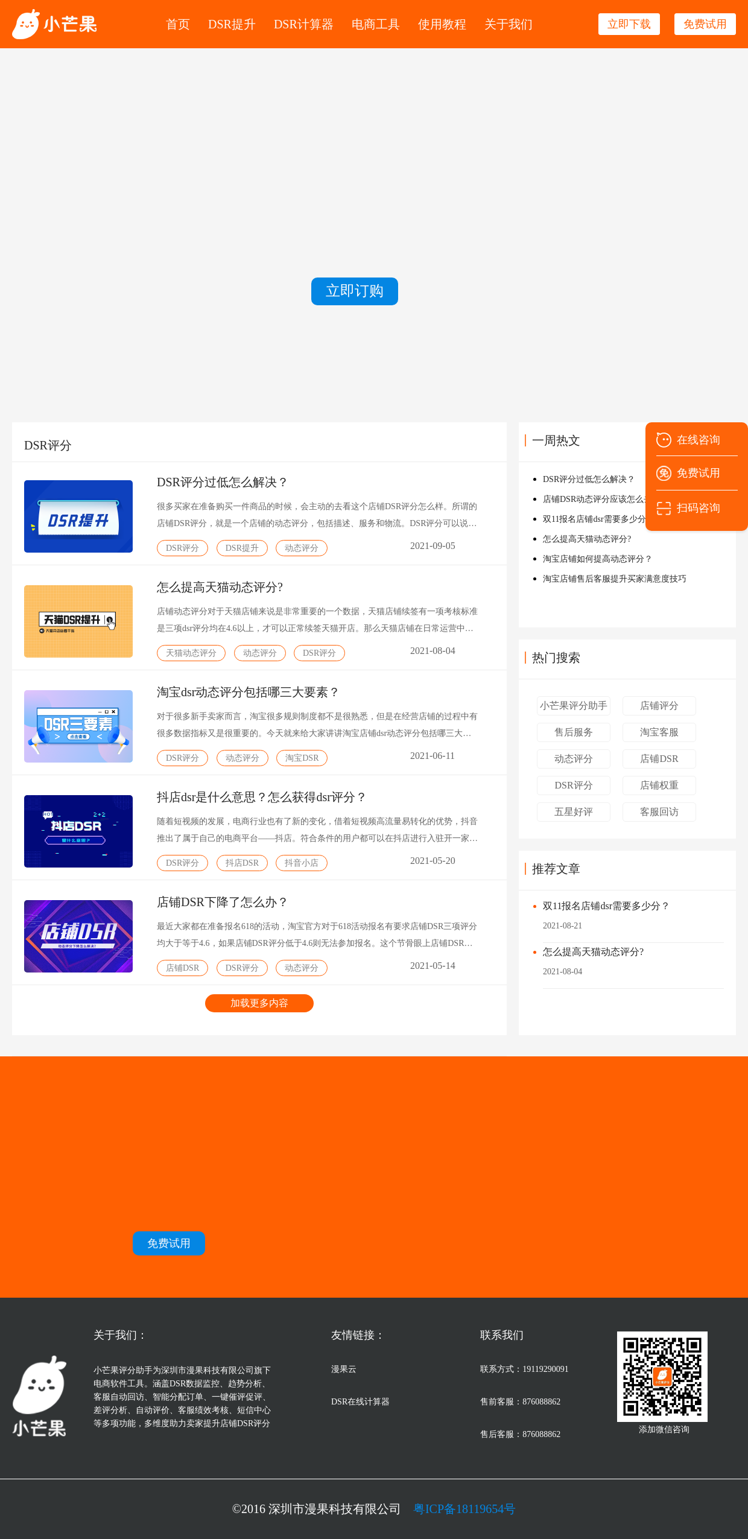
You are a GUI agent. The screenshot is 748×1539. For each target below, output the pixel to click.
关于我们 (508, 24)
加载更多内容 (259, 1003)
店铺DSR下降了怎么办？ (223, 902)
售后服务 (573, 732)
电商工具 (376, 24)
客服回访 (659, 812)
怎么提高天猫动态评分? (220, 587)
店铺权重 (659, 785)
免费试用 (698, 473)
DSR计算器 (304, 24)
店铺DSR (659, 759)
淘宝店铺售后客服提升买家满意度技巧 (614, 578)
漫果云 (344, 1369)
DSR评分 (573, 785)
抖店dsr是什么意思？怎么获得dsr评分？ (262, 797)
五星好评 (573, 812)
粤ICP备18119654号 (464, 1508)
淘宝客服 (659, 732)
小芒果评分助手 (573, 705)
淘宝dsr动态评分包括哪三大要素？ (248, 692)
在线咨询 (698, 440)
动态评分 (573, 759)
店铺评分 (659, 705)
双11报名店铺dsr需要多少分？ (606, 906)
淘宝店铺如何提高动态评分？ (598, 558)
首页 (178, 24)
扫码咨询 (698, 508)
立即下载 (629, 24)
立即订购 (355, 291)
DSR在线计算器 (360, 1401)
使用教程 (442, 24)
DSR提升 (232, 24)
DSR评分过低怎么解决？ (223, 482)
